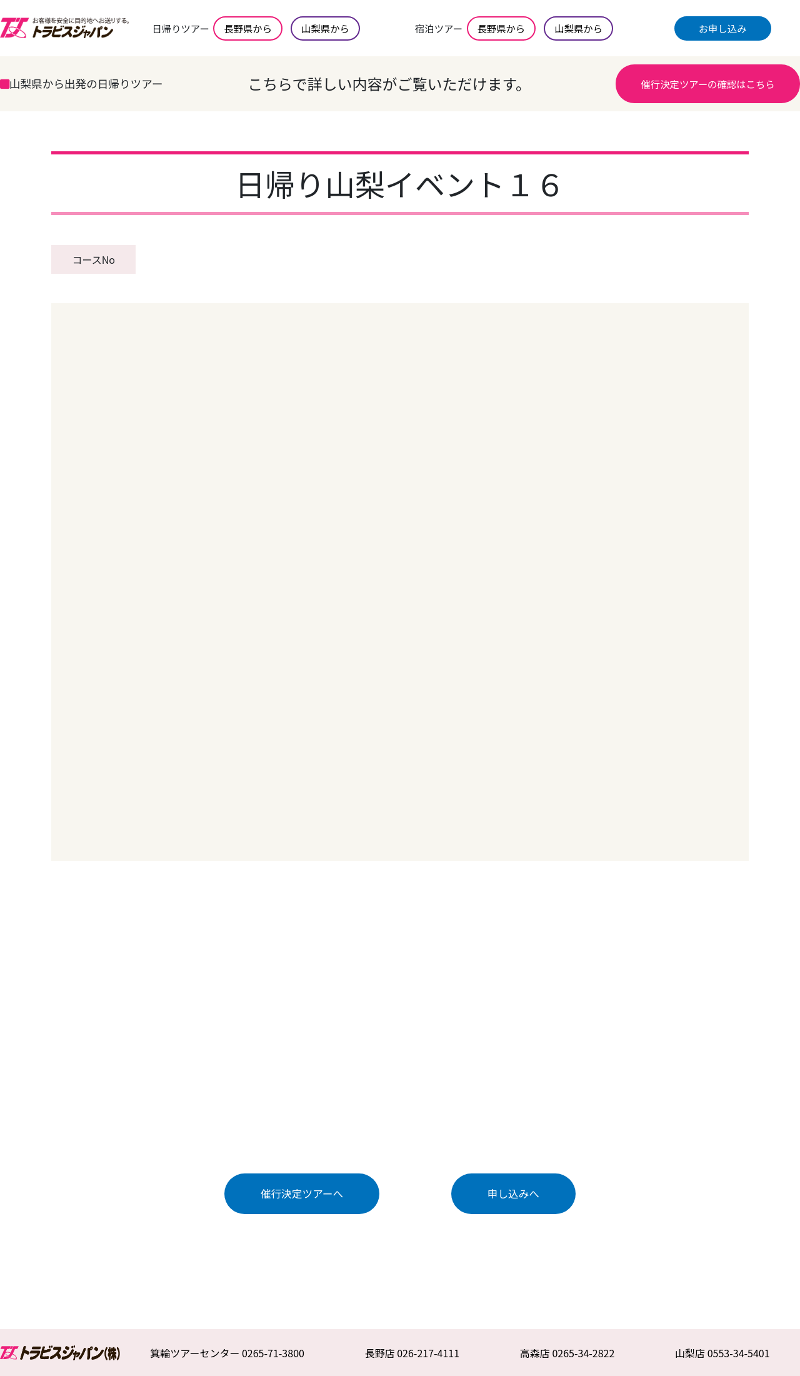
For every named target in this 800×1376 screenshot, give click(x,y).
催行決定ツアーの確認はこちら (707, 84)
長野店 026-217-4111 (412, 1352)
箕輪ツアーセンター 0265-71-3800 (227, 1352)
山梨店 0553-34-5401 (722, 1352)
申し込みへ (513, 1193)
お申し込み (723, 28)
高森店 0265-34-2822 (567, 1352)
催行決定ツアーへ (302, 1193)
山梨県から (325, 28)
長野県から (248, 28)
